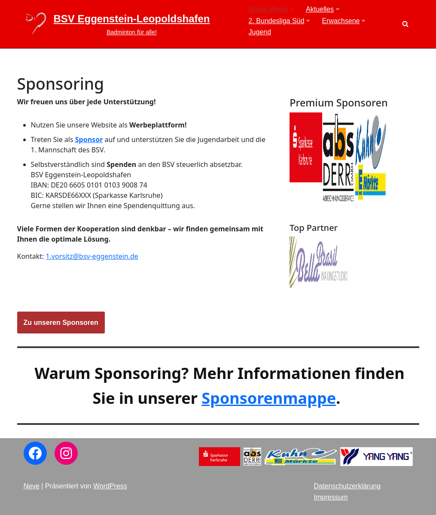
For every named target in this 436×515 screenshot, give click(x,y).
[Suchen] (405, 24)
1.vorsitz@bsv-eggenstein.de (92, 256)
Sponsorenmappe (268, 398)
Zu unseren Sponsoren (61, 322)
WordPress (110, 486)
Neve (32, 486)
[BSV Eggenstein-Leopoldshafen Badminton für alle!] (117, 24)
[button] (292, 9)
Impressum (331, 497)
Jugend (260, 32)
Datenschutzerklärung (347, 486)
